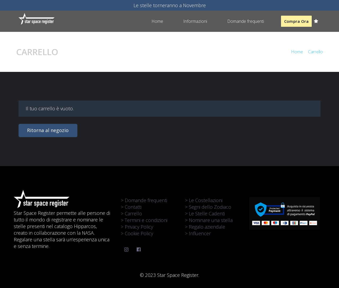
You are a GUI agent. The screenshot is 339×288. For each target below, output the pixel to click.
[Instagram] (126, 249)
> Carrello (131, 213)
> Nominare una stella (209, 220)
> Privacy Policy (137, 227)
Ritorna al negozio (48, 130)
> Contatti (131, 207)
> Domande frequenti (144, 200)
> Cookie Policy (137, 233)
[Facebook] (138, 249)
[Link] (37, 19)
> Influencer (198, 233)
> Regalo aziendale (205, 227)
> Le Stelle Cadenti (205, 213)
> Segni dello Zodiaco (208, 207)
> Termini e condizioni (144, 220)
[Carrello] (316, 21)
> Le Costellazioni (203, 200)
